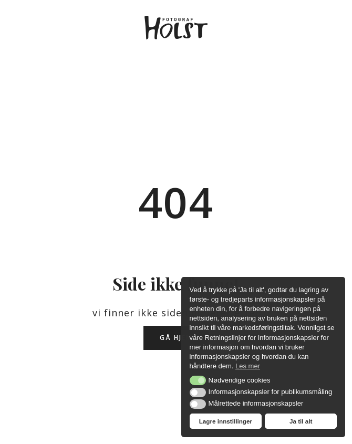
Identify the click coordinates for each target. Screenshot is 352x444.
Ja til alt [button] (301, 421)
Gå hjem (176, 337)
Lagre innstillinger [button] (225, 421)
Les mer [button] (247, 366)
